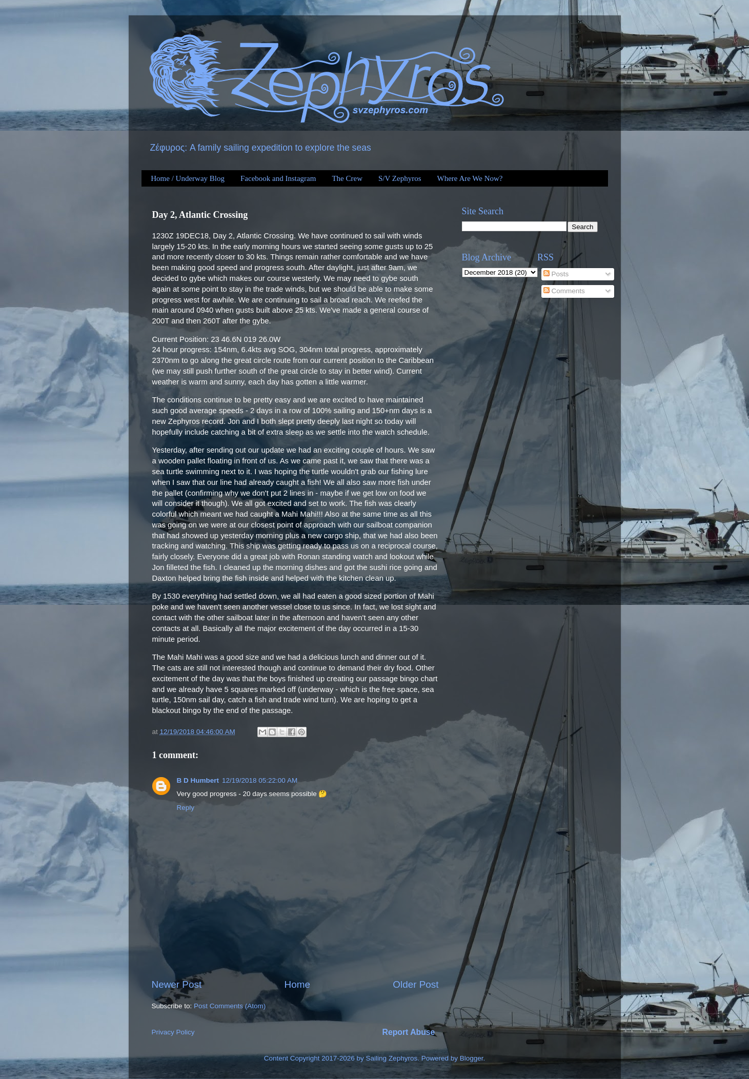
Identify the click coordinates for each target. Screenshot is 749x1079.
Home (297, 984)
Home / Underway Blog (188, 178)
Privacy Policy (173, 1032)
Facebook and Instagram (278, 178)
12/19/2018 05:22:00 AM (259, 780)
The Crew (347, 178)
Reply (186, 807)
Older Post (415, 984)
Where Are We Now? (469, 178)
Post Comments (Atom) (230, 1006)
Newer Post (177, 984)
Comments (564, 291)
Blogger (471, 1058)
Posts (556, 274)
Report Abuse (408, 1032)
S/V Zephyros (399, 178)
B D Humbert (198, 780)
